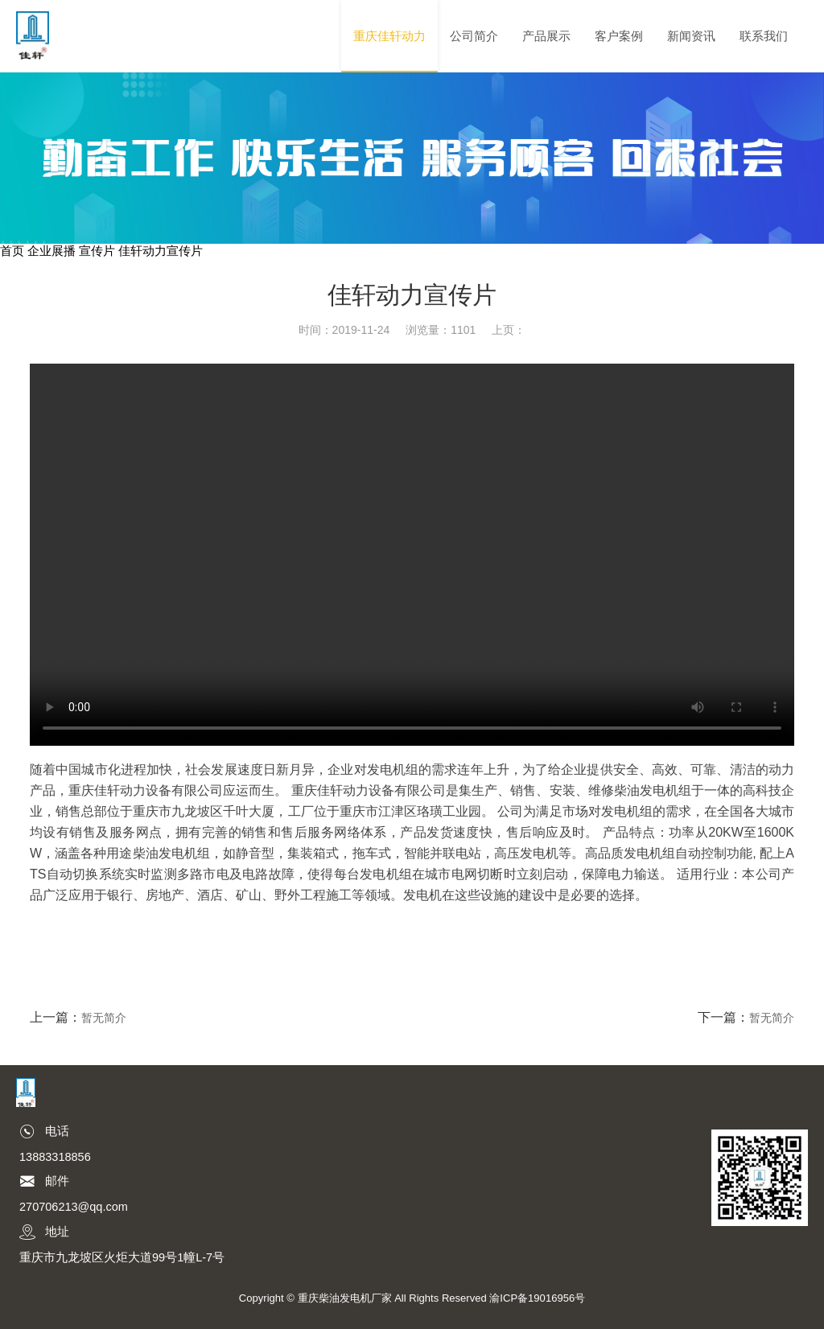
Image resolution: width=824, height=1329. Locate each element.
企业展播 (51, 251)
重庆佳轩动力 (389, 36)
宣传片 (97, 251)
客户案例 (619, 36)
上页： (508, 329)
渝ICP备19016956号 (537, 1298)
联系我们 (764, 36)
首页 (12, 251)
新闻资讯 (691, 36)
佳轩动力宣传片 (160, 251)
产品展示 (546, 36)
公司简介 (474, 36)
